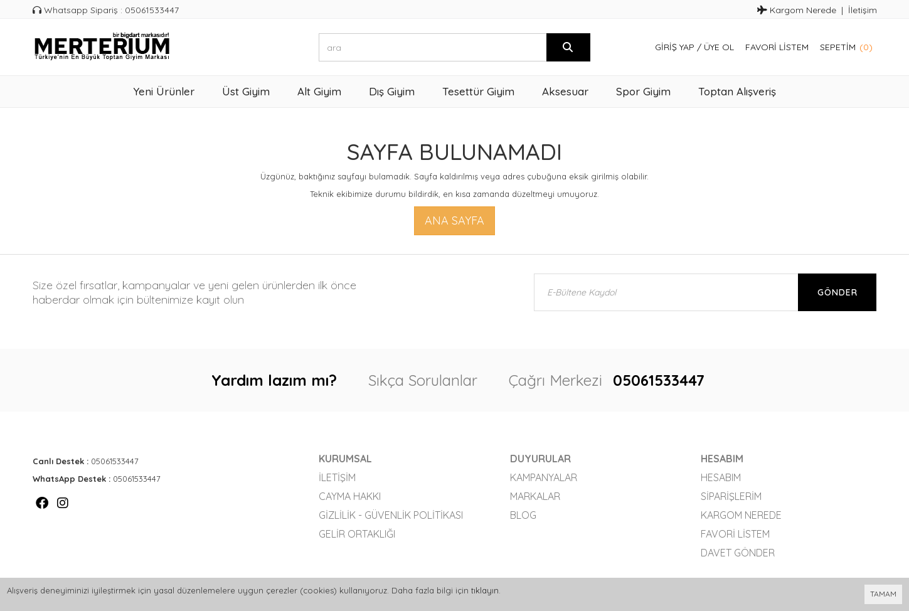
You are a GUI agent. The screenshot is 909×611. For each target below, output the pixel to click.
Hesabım (721, 477)
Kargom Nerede (796, 10)
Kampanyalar (543, 477)
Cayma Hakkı (350, 496)
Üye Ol (719, 47)
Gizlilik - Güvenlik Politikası (391, 515)
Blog (523, 515)
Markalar (535, 496)
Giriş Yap (674, 47)
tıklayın (485, 590)
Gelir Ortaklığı (357, 534)
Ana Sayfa (454, 220)
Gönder (837, 292)
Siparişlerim (731, 496)
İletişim (862, 10)
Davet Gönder (738, 552)
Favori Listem (777, 47)
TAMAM (883, 593)
